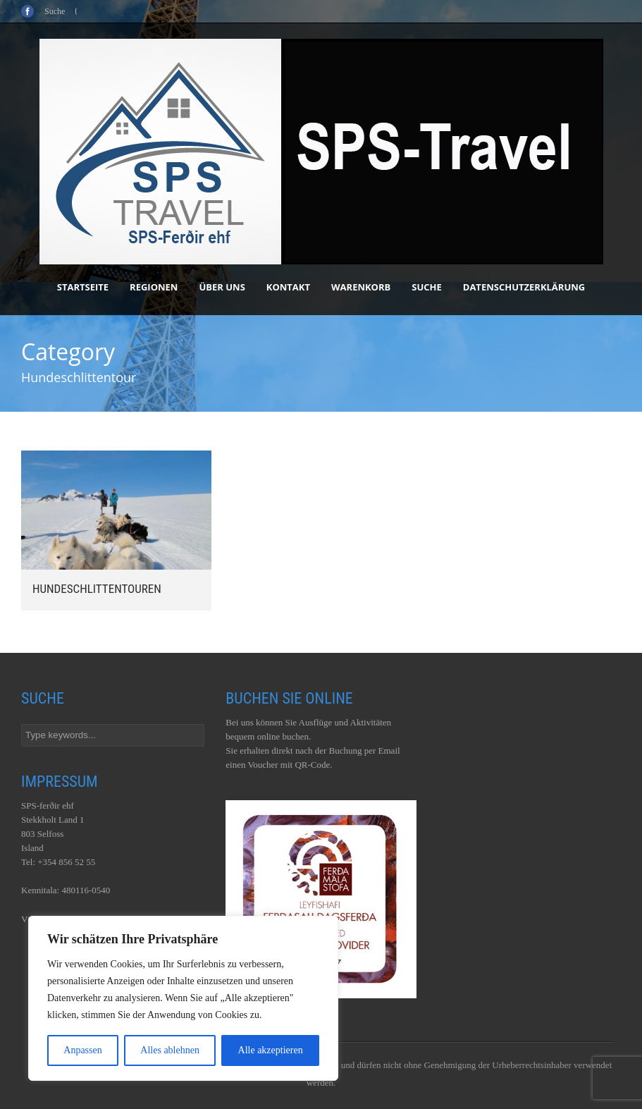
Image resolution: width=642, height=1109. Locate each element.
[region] (183, 998)
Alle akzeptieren (270, 1050)
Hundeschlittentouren (96, 589)
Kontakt (288, 287)
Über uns (222, 287)
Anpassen (82, 1050)
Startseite (83, 287)
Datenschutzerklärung (524, 287)
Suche (427, 287)
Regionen (154, 287)
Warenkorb (360, 287)
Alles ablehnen (169, 1050)
